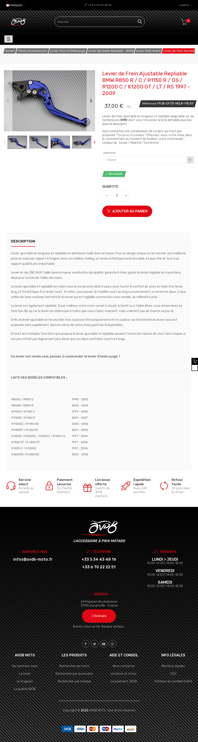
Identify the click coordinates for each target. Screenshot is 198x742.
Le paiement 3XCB (124, 681)
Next (91, 100)
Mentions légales (173, 666)
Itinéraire (99, 616)
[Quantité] (116, 195)
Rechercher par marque (74, 681)
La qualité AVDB (25, 689)
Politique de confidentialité (173, 681)
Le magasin (25, 681)
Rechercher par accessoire (74, 674)
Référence (149, 103)
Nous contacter (124, 666)
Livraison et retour (124, 674)
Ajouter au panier (127, 211)
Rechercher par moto (74, 666)
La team (25, 674)
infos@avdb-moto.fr (33, 559)
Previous (7, 100)
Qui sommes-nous (25, 666)
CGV (173, 674)
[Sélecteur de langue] (15, 5)
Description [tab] (23, 241)
